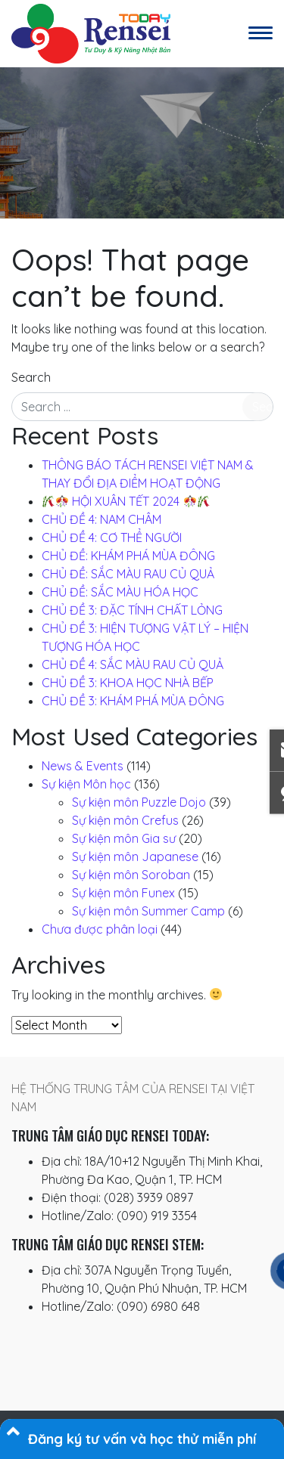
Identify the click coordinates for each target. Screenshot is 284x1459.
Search (31, 377)
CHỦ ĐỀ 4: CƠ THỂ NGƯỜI (112, 537)
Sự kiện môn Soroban (131, 874)
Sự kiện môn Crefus (125, 820)
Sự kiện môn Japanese (135, 856)
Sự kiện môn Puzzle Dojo (139, 802)
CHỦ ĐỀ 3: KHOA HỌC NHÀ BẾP (128, 682)
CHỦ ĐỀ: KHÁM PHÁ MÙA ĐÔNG (128, 555)
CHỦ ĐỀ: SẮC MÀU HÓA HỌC (120, 591)
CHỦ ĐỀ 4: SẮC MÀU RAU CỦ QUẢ (132, 664)
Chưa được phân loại (100, 929)
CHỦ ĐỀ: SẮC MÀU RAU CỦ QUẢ (128, 573)
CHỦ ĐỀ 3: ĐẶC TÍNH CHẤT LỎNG (132, 610)
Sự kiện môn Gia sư (124, 838)
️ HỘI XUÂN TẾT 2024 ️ (126, 501)
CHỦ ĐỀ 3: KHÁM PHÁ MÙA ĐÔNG (133, 700)
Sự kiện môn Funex (123, 892)
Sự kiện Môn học (86, 783)
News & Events (82, 765)
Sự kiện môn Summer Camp (148, 910)
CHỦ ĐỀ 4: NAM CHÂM (101, 519)
